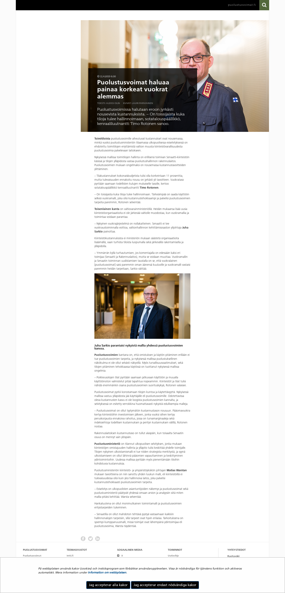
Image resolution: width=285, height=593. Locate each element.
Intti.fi (70, 555)
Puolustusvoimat (32, 555)
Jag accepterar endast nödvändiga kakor (165, 585)
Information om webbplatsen (107, 572)
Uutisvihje (173, 555)
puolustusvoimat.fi (242, 4)
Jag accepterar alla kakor (108, 585)
